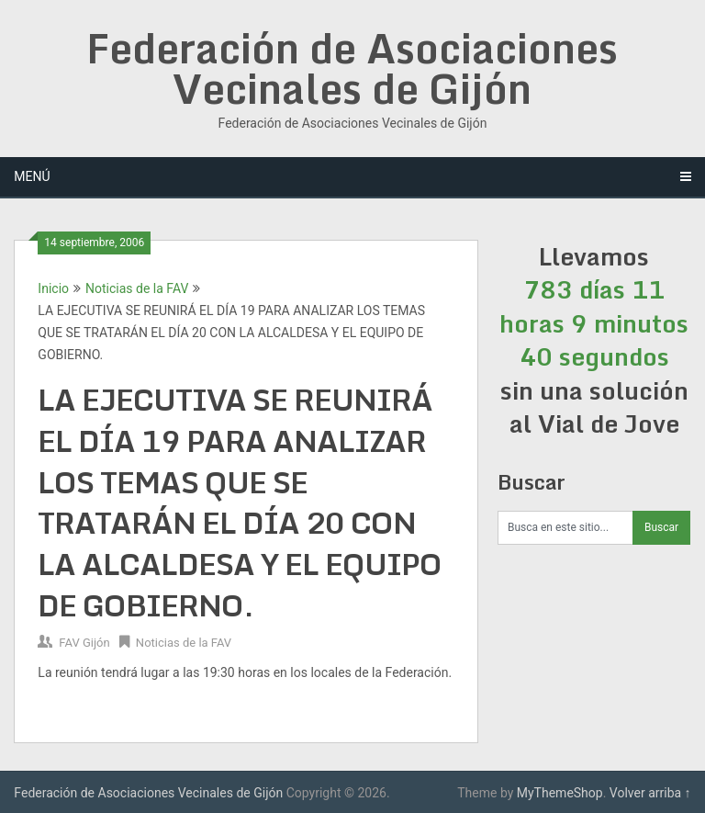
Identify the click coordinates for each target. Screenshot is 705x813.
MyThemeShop (560, 792)
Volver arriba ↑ (650, 792)
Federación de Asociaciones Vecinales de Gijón (352, 68)
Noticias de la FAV (136, 288)
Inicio (53, 288)
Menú (32, 176)
